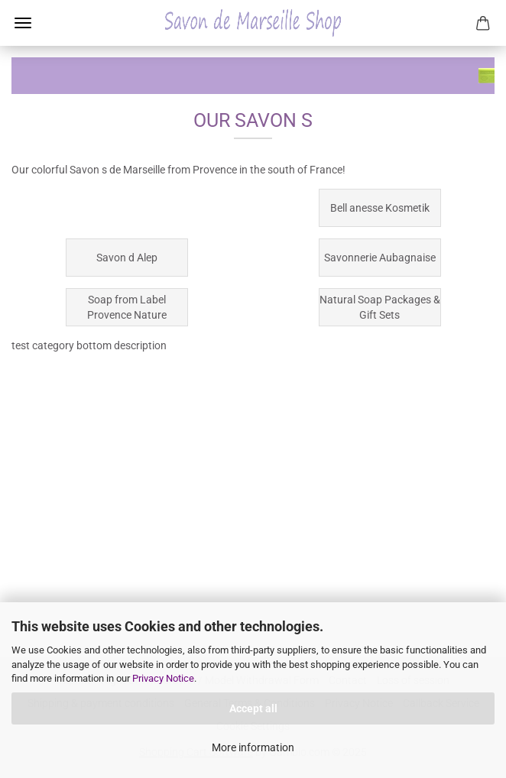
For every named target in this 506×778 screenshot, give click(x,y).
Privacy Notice (163, 678)
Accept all (253, 708)
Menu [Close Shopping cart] (23, 23)
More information (253, 747)
